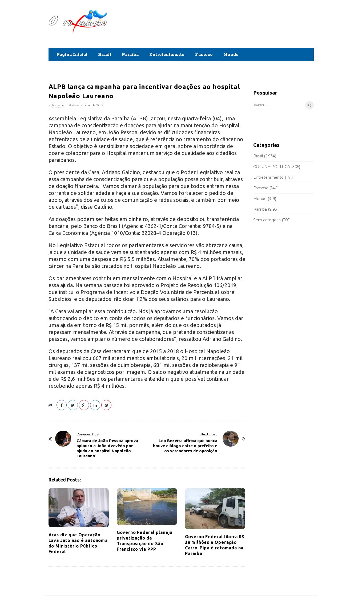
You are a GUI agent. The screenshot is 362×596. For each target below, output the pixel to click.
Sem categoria (267, 220)
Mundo (231, 55)
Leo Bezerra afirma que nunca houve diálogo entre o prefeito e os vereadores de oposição (185, 445)
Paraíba (130, 55)
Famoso (204, 55)
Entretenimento (166, 55)
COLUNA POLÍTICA (271, 166)
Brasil (104, 55)
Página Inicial (72, 55)
